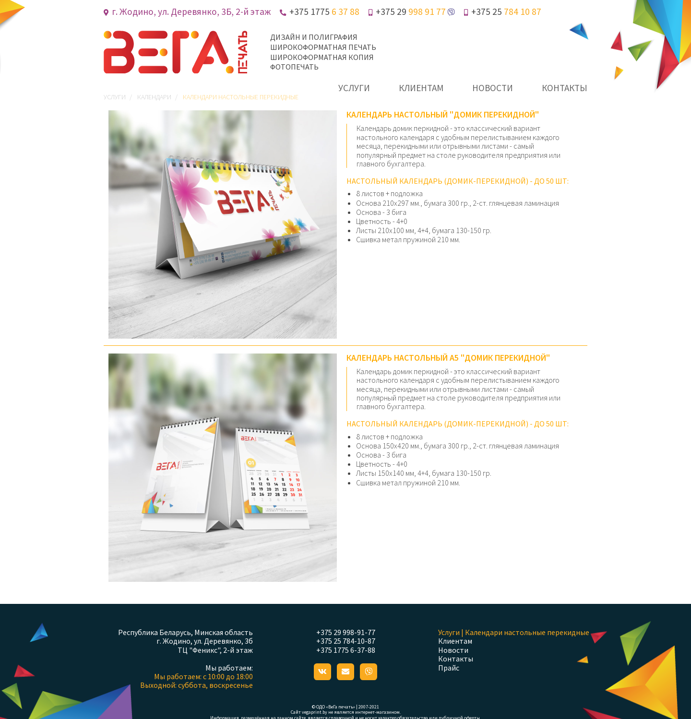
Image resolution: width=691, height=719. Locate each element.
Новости (453, 650)
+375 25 (502, 11)
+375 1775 (319, 11)
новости (492, 88)
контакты (564, 88)
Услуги (115, 97)
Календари (154, 97)
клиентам (421, 88)
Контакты (455, 658)
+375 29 (407, 11)
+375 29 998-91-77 (345, 632)
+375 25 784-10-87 (345, 641)
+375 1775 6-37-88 (345, 650)
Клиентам (455, 641)
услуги (354, 88)
